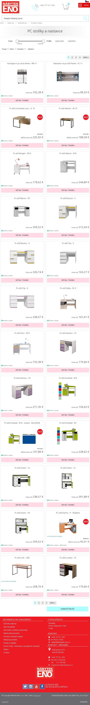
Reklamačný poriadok (11, 633)
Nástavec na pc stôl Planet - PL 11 (67, 63)
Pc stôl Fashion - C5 (68, 333)
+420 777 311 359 (47, 5)
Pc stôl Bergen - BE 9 (22, 153)
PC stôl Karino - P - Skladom (68, 513)
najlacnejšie (59, 41)
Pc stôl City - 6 (22, 288)
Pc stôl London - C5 (68, 558)
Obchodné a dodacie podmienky (15, 630)
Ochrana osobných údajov (13, 636)
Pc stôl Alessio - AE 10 (68, 108)
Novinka (19, 49)
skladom (29, 49)
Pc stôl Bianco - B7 (22, 198)
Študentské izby (22, 23)
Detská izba (10, 23)
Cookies (6, 652)
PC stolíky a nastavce (36, 23)
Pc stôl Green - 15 (68, 468)
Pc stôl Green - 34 (22, 513)
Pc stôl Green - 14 (22, 468)
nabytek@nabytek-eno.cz (60, 642)
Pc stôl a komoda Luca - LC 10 (22, 108)
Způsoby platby (9, 627)
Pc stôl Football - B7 (67, 423)
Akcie (11, 49)
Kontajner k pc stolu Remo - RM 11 (22, 63)
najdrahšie (71, 41)
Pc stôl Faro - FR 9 (22, 333)
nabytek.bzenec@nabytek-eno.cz (62, 665)
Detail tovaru (22, 100)
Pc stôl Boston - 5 (68, 198)
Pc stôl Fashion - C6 (22, 378)
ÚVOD (2, 23)
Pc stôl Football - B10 (68, 378)
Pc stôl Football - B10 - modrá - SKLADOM (22, 423)
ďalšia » (86, 57)
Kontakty (52, 623)
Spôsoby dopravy (9, 623)
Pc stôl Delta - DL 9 (68, 288)
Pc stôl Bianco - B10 (68, 153)
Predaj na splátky (9, 643)
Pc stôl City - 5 (68, 243)
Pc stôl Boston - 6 (22, 243)
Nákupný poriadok (10, 640)
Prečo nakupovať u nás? (57, 626)
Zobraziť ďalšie (67, 609)
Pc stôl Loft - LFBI (22, 558)
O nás (51, 628)
